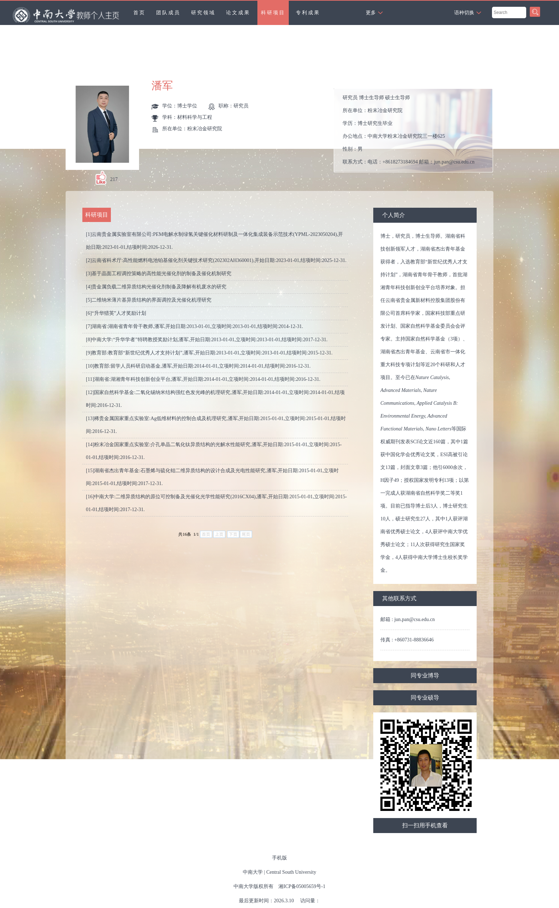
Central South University (291, 872)
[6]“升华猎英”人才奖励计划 (116, 313)
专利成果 (308, 12)
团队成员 (168, 12)
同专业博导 (425, 675)
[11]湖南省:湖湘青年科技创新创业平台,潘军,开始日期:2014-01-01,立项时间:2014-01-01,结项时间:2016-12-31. (203, 379)
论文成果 (238, 12)
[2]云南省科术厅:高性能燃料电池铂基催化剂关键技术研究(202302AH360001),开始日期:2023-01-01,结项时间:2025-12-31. (216, 260)
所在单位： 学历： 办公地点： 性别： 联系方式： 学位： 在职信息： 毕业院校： (416, 130)
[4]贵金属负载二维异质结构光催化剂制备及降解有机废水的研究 (156, 286)
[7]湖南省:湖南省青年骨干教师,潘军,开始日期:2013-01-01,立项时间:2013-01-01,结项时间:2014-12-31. (194, 326)
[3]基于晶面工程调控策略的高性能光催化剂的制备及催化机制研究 (158, 273)
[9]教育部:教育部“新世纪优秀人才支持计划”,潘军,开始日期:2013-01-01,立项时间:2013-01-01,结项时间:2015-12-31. (209, 352)
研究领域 (203, 12)
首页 (139, 12)
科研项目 (273, 12)
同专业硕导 (425, 698)
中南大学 (253, 872)
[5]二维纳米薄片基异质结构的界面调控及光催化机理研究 (148, 300)
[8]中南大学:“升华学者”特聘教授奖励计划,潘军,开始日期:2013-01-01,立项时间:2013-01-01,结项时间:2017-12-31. (207, 339)
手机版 (279, 858)
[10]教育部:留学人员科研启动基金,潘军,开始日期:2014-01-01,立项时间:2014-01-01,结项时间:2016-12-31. (198, 366)
